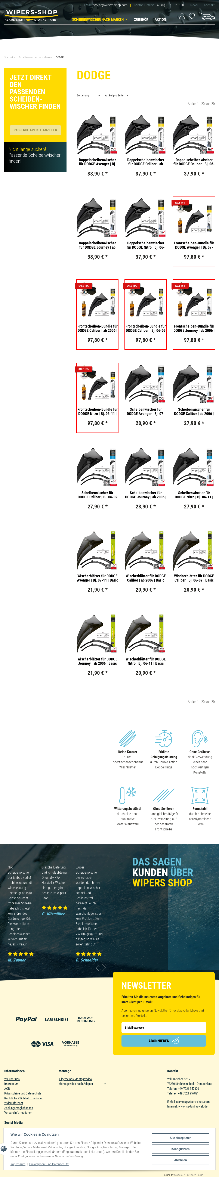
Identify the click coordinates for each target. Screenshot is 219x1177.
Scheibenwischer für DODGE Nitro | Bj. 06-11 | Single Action (194, 495)
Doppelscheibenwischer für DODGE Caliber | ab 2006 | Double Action (145, 162)
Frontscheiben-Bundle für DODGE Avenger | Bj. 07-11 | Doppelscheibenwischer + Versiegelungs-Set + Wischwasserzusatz (194, 245)
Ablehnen (180, 1160)
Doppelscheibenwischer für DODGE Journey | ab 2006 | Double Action (97, 245)
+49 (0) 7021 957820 (169, 5)
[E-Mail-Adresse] (163, 1027)
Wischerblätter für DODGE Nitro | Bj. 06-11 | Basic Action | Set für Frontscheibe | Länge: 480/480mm (146, 661)
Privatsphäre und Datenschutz (22, 1093)
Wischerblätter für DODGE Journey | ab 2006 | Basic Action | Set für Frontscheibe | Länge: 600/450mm (97, 661)
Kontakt (209, 5)
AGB (7, 1089)
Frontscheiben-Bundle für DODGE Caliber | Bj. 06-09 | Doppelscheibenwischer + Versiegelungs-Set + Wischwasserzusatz (146, 328)
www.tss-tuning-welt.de (192, 1106)
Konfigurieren (180, 1149)
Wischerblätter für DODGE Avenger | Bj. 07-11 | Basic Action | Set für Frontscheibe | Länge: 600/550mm (97, 578)
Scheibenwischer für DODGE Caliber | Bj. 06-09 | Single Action (97, 495)
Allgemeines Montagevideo (75, 1079)
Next (104, 967)
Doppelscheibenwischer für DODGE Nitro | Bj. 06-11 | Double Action (146, 245)
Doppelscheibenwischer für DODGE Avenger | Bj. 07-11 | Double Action (97, 162)
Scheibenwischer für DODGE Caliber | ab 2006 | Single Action (194, 411)
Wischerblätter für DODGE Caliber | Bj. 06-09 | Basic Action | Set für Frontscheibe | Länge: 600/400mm (194, 578)
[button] (182, 15)
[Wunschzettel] (192, 15)
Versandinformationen (18, 1113)
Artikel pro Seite (114, 95)
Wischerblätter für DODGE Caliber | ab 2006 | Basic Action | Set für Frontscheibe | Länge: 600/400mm (146, 578)
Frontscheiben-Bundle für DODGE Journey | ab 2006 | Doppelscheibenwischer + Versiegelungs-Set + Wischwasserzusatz (194, 328)
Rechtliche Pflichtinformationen (23, 1098)
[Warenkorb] (207, 15)
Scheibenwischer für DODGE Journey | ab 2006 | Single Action (145, 495)
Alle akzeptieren (180, 1138)
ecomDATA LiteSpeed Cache (188, 1175)
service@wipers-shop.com (110, 5)
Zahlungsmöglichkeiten (18, 1108)
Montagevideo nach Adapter (76, 1084)
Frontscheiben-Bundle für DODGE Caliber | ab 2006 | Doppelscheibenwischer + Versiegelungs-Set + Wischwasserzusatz (97, 328)
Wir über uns (12, 1079)
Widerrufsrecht (13, 1103)
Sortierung (83, 95)
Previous (98, 967)
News (194, 5)
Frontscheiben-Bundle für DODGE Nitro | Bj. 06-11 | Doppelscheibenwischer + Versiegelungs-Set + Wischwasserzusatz (97, 411)
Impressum (11, 1084)
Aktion (160, 19)
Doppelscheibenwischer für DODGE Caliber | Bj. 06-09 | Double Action (194, 162)
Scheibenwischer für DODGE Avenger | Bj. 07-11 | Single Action (146, 411)
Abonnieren (163, 1040)
